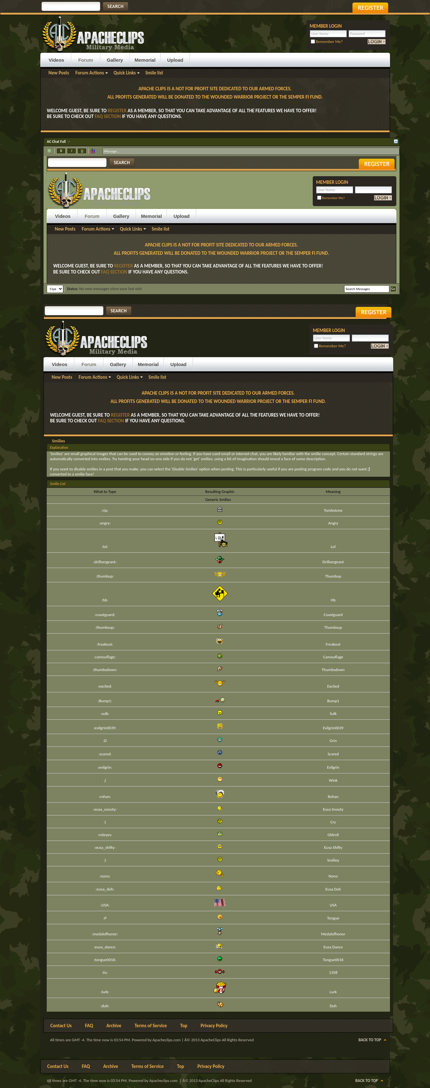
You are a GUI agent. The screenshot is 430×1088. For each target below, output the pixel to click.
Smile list (154, 73)
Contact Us (61, 1026)
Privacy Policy (214, 1026)
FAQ (89, 1026)
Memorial (145, 60)
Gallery (115, 60)
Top (183, 1026)
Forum (85, 60)
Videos (56, 60)
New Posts (59, 73)
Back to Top (369, 1039)
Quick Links (124, 73)
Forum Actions (89, 73)
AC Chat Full (57, 141)
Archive (113, 1026)
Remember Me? (327, 41)
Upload (175, 60)
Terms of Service (150, 1026)
